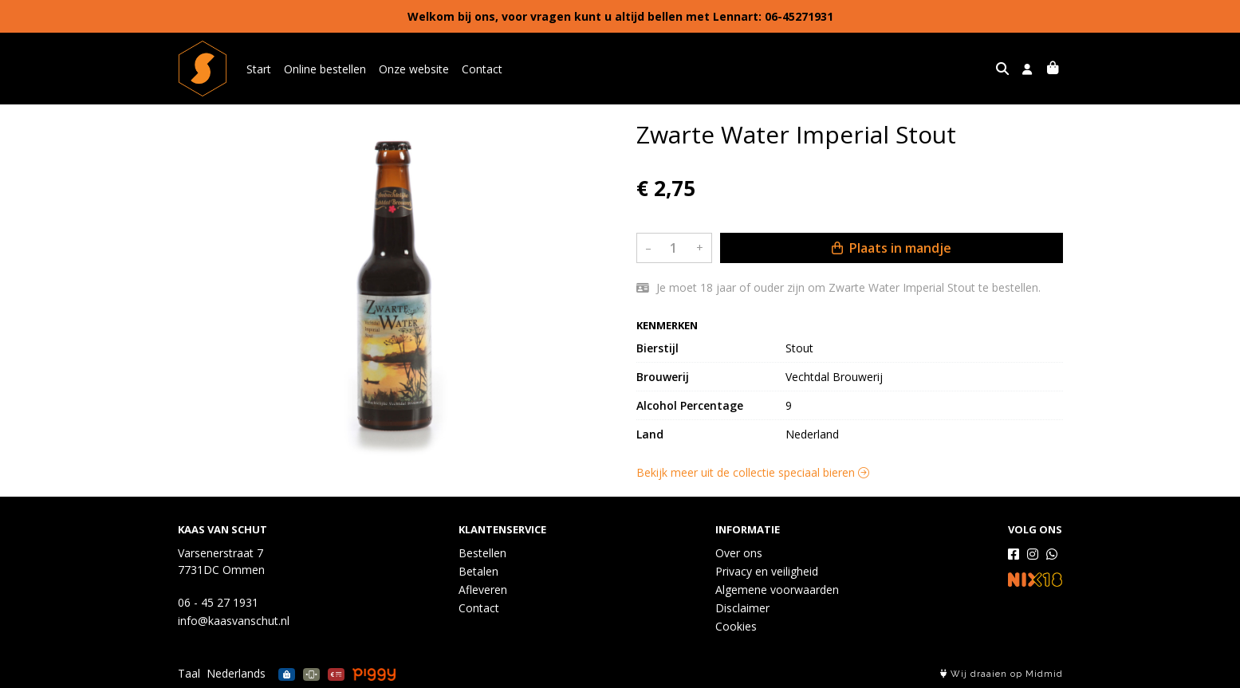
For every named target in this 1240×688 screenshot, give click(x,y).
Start (258, 69)
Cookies (736, 626)
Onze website (414, 69)
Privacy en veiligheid (766, 571)
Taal (189, 673)
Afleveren (483, 589)
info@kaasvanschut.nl (233, 620)
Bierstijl (657, 348)
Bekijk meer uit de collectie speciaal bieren (752, 472)
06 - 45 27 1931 (218, 602)
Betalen (478, 571)
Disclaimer (742, 607)
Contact (482, 69)
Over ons (738, 552)
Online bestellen (325, 69)
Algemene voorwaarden (777, 589)
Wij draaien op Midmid (1001, 674)
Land (649, 434)
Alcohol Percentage (689, 405)
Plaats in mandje (891, 248)
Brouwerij (662, 376)
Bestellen (482, 552)
